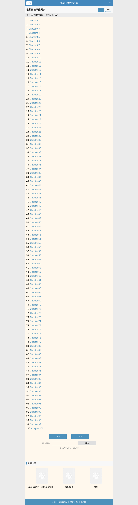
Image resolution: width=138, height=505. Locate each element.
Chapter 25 (35, 119)
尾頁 (80, 437)
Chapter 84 (35, 362)
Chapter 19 (35, 95)
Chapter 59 (35, 259)
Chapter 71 (35, 309)
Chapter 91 (35, 391)
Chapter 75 (35, 325)
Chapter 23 (35, 111)
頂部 (83, 502)
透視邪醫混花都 (69, 3)
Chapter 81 (35, 350)
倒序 (108, 10)
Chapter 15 (35, 78)
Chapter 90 (35, 387)
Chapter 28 (35, 132)
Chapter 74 (35, 321)
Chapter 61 (35, 268)
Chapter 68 (35, 296)
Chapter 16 (35, 82)
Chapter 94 (35, 404)
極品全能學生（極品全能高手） (41, 487)
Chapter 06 (34, 41)
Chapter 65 (35, 284)
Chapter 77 (35, 334)
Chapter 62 (35, 272)
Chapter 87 (35, 375)
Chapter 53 (35, 235)
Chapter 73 (35, 317)
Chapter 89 (35, 383)
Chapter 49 (35, 218)
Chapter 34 (35, 156)
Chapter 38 (35, 173)
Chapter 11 (35, 62)
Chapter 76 (35, 329)
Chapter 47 (35, 210)
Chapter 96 (35, 412)
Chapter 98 (35, 420)
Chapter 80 (35, 346)
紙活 (96, 487)
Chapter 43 (35, 193)
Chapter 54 (35, 239)
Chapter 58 (35, 255)
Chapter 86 (35, 371)
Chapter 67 (35, 292)
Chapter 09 (34, 53)
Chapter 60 (35, 263)
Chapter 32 (35, 148)
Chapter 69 (35, 301)
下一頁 (57, 437)
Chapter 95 (35, 408)
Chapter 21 (35, 103)
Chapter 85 (35, 366)
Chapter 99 (35, 424)
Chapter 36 (35, 165)
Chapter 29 (35, 136)
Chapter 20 (35, 99)
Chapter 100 (37, 428)
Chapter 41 (35, 185)
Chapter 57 (35, 251)
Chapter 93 (35, 399)
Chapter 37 (35, 169)
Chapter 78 (35, 338)
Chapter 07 (34, 45)
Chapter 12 (35, 66)
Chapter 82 (35, 354)
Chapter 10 (35, 57)
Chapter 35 (35, 160)
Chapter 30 (35, 140)
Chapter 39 (35, 177)
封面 (29, 3)
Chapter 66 (35, 288)
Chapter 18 (35, 90)
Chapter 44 (35, 198)
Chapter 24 (35, 115)
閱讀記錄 (63, 502)
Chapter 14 (35, 74)
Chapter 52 (35, 230)
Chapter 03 (34, 29)
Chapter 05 (34, 37)
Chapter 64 (35, 280)
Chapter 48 (35, 214)
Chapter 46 (35, 206)
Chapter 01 (34, 20)
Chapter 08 (34, 49)
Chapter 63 (35, 276)
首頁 (54, 502)
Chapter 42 (35, 189)
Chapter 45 (35, 202)
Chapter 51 (35, 226)
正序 (101, 10)
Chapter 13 (35, 70)
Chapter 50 (35, 222)
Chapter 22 (35, 107)
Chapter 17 (35, 86)
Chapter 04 (34, 33)
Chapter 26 (35, 123)
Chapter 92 (35, 395)
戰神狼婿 (69, 487)
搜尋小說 (74, 502)
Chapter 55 (35, 243)
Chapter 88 (35, 379)
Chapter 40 (35, 181)
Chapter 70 (35, 305)
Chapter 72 (35, 313)
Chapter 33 (35, 152)
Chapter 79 (35, 342)
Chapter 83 (35, 358)
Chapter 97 (35, 416)
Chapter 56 (35, 247)
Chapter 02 (34, 24)
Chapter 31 (35, 144)
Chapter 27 (35, 127)
